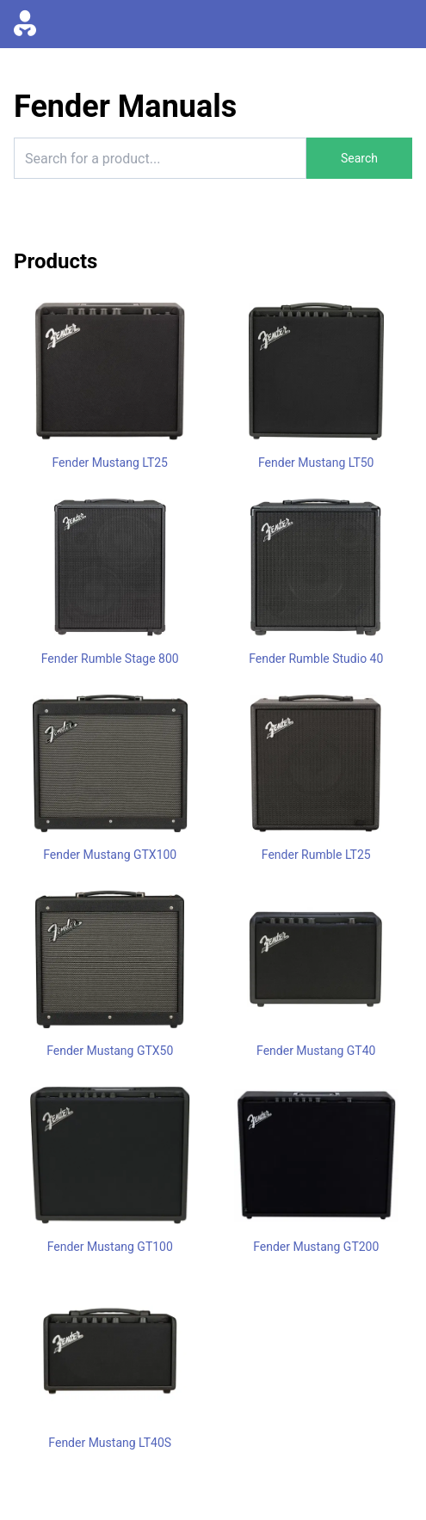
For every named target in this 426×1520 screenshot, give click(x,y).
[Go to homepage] (25, 24)
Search (359, 158)
